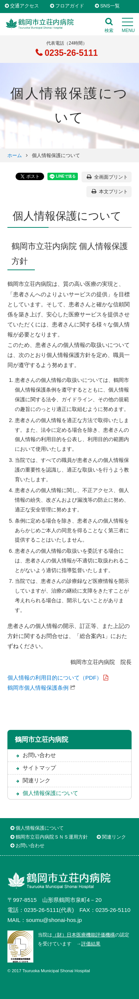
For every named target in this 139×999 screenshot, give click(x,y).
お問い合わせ (39, 755)
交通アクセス (24, 6)
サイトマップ (39, 768)
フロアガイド (69, 6)
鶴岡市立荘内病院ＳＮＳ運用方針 (52, 837)
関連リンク (36, 780)
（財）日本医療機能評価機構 (83, 935)
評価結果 (90, 944)
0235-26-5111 (70, 53)
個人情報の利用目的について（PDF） (54, 677)
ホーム (14, 155)
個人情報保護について (50, 793)
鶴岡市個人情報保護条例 (38, 687)
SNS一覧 (110, 6)
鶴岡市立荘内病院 (41, 739)
